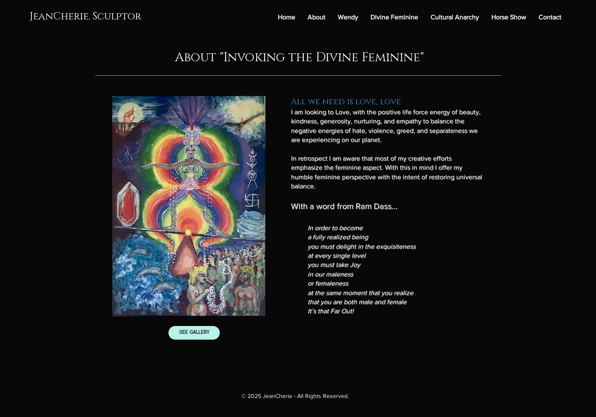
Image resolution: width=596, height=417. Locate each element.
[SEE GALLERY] (194, 333)
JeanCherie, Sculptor (85, 16)
